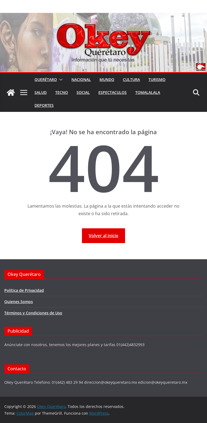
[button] (60, 79)
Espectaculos (112, 92)
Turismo (157, 79)
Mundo (106, 79)
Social (83, 92)
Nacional (81, 79)
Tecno (61, 92)
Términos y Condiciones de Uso (33, 312)
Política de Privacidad (24, 290)
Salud (40, 92)
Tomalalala (147, 92)
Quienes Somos (18, 301)
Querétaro (45, 79)
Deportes (44, 105)
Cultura (131, 79)
